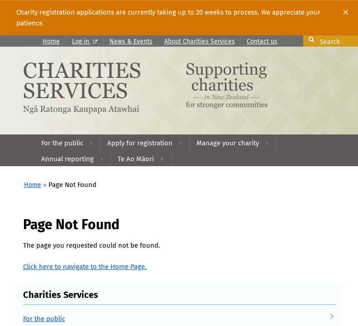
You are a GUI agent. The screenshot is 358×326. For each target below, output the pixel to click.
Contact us (262, 41)
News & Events (131, 41)
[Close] (345, 12)
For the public (170, 319)
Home (51, 41)
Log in (85, 41)
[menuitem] (67, 142)
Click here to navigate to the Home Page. (85, 267)
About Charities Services (199, 41)
